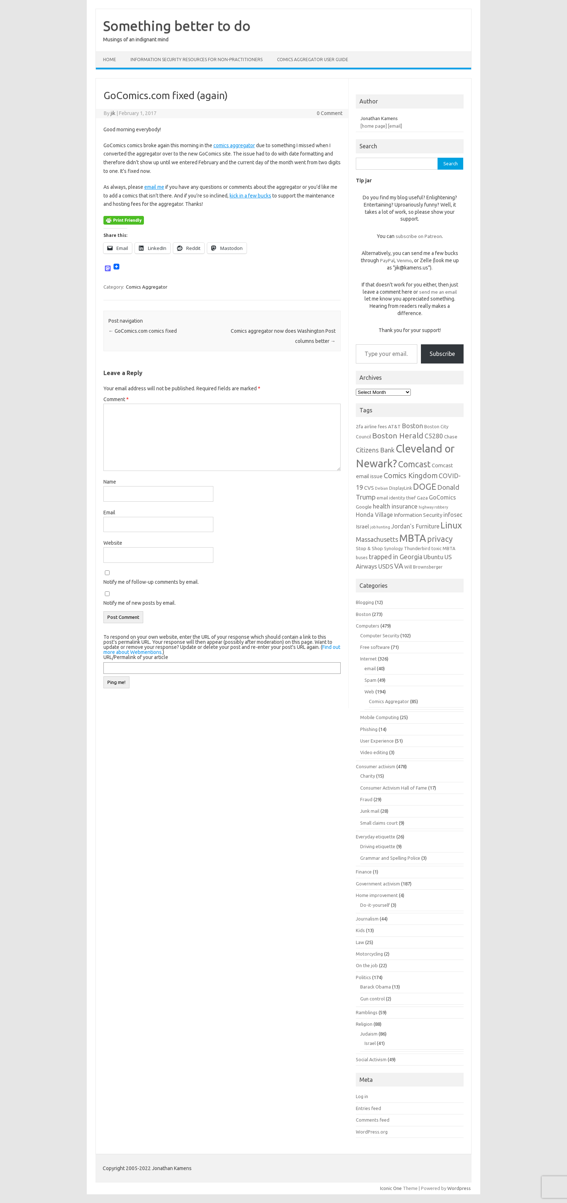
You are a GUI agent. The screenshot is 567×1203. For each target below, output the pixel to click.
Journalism (367, 918)
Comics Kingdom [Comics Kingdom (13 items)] (411, 476)
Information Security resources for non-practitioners (197, 59)
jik (113, 113)
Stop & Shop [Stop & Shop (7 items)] (369, 548)
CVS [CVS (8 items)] (369, 488)
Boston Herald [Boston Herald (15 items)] (397, 435)
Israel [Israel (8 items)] (362, 526)
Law (360, 942)
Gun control (372, 998)
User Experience (377, 740)
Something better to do (177, 25)
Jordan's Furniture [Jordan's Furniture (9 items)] (415, 526)
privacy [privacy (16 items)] (440, 539)
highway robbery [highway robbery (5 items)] (433, 507)
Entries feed (368, 1108)
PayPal (387, 260)
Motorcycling (369, 953)
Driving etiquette (377, 846)
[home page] (374, 125)
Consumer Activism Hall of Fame (393, 787)
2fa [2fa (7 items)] (359, 426)
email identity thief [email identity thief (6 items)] (396, 497)
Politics (363, 977)
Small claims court (379, 822)
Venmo (404, 260)
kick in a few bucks (250, 196)
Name (109, 482)
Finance (364, 871)
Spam (370, 680)
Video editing (374, 752)
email (370, 668)
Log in (362, 1096)
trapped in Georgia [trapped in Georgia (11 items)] (395, 556)
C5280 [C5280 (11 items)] (434, 435)
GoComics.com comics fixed (142, 331)
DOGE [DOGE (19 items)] (424, 486)
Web (369, 691)
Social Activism (371, 1059)
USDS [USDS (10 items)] (385, 566)
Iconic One (391, 1188)
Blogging (365, 602)
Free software (375, 647)
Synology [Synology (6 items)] (393, 548)
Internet (368, 658)
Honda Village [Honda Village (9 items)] (374, 514)
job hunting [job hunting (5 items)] (380, 527)
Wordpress (459, 1188)
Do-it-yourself (375, 904)
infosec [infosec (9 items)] (452, 514)
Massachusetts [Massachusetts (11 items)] (377, 539)
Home (109, 59)
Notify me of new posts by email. (139, 603)
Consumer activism (375, 766)
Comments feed (372, 1119)
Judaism (369, 1033)
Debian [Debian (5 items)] (381, 488)
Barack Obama (375, 986)
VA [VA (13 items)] (398, 566)
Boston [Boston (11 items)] (412, 425)
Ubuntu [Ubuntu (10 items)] (433, 556)
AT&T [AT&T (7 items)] (394, 426)
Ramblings (367, 1012)
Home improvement (377, 895)
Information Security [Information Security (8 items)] (418, 515)
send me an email (438, 292)
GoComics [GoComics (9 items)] (442, 497)
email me (154, 187)
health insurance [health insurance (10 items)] (395, 506)
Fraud (366, 799)
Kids (360, 930)
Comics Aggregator (146, 286)
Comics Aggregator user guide (312, 59)
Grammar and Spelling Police (390, 857)
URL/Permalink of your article (135, 657)
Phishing (369, 729)
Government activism (378, 883)
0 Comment (329, 113)
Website (112, 543)
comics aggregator (234, 145)
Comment (116, 399)
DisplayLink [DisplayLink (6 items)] (400, 487)
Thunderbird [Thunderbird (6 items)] (417, 548)
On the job (367, 965)
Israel (370, 1043)
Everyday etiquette (375, 836)
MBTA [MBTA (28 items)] (412, 538)
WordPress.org (372, 1131)
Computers (367, 625)
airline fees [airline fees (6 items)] (375, 426)
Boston (363, 614)
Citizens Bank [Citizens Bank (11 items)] (375, 450)
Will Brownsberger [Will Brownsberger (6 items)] (423, 566)
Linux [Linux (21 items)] (451, 525)
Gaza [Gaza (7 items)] (422, 498)
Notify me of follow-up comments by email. (151, 582)
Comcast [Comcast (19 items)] (414, 464)
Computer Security (379, 635)
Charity (367, 775)
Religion (364, 1023)
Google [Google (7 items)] (364, 507)
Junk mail (369, 810)
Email (109, 512)
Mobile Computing (379, 717)
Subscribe (442, 353)
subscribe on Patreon (419, 236)
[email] (395, 125)
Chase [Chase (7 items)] (450, 436)
